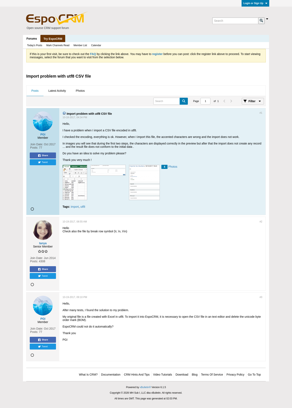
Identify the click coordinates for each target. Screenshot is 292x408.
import (75, 206)
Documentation (110, 374)
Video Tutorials (162, 374)
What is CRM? (88, 374)
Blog (194, 374)
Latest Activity (57, 90)
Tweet (43, 162)
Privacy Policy (235, 374)
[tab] (34, 91)
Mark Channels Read (58, 45)
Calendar (96, 45)
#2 (261, 221)
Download (182, 374)
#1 (261, 112)
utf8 (82, 206)
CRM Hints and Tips (136, 374)
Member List (80, 45)
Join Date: (36, 144)
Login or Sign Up (255, 3)
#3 (261, 297)
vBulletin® (145, 387)
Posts (35, 90)
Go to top (254, 374)
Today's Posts (34, 45)
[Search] (235, 20)
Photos (80, 90)
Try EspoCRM (52, 38)
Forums (31, 38)
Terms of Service (212, 374)
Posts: (34, 147)
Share (43, 155)
